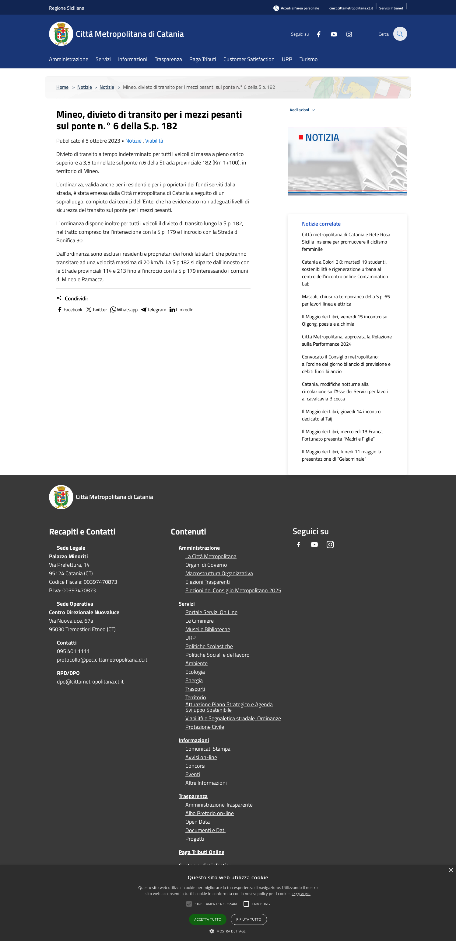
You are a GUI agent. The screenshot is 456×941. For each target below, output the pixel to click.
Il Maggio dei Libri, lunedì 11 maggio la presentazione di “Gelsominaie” (341, 455)
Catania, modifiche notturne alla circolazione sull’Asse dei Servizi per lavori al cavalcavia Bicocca (345, 391)
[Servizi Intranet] (391, 8)
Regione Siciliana (66, 8)
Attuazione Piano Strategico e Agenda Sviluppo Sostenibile (229, 707)
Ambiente (196, 663)
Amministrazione (199, 548)
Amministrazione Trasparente (219, 805)
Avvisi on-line (201, 757)
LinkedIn (181, 309)
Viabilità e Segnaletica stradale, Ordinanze (233, 718)
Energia (194, 680)
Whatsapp (124, 309)
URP (190, 638)
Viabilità (154, 141)
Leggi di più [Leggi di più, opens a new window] (301, 893)
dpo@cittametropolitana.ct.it (90, 681)
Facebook (69, 309)
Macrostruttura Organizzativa (219, 573)
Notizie (84, 87)
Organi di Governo (206, 565)
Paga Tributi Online (201, 852)
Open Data (197, 822)
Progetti (194, 839)
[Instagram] (345, 33)
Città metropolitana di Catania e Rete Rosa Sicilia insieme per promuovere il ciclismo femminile (346, 242)
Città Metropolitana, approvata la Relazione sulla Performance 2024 (347, 340)
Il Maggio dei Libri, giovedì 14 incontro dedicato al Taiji (341, 415)
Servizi (187, 604)
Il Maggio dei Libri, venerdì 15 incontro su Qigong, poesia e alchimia (345, 320)
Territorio (195, 697)
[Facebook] (315, 33)
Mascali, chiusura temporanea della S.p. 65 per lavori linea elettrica (346, 300)
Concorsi (195, 766)
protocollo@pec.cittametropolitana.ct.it (102, 660)
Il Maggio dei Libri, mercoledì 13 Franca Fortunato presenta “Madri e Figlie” (342, 435)
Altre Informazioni (206, 783)
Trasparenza (193, 796)
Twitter (96, 309)
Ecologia (195, 672)
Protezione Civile (204, 727)
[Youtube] (330, 33)
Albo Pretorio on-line (209, 813)
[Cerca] (399, 33)
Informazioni (194, 740)
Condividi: (72, 298)
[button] (216, 904)
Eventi (192, 774)
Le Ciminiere (199, 621)
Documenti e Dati (205, 830)
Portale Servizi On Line (211, 612)
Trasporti (195, 689)
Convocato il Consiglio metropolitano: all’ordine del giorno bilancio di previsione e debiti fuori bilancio (346, 364)
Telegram (153, 309)
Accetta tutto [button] (207, 919)
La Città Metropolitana (211, 556)
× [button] (450, 870)
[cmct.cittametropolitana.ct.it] (351, 8)
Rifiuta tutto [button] (248, 919)
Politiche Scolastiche (209, 646)
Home (62, 87)
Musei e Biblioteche (207, 629)
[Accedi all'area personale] (296, 8)
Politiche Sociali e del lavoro (217, 655)
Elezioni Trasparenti (207, 582)
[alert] (228, 903)
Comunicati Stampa (207, 749)
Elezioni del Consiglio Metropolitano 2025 (233, 590)
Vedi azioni (303, 110)
